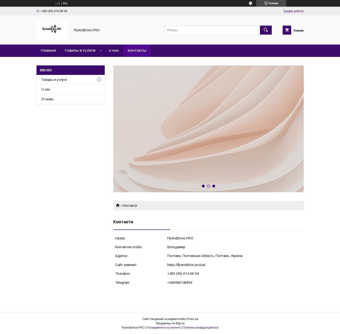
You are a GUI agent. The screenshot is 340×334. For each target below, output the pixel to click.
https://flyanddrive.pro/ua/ (186, 265)
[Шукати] (266, 30)
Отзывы (47, 99)
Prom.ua (192, 319)
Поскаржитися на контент (164, 327)
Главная (48, 50)
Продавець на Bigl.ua (170, 323)
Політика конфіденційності (201, 327)
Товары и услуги (79, 50)
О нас (114, 50)
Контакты (137, 50)
